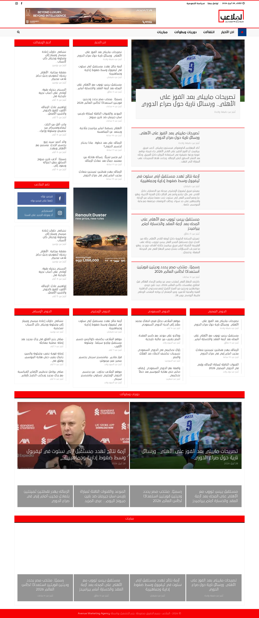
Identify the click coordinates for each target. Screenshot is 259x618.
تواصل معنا (213, 4)
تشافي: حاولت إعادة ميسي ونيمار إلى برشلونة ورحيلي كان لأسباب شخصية (42, 324)
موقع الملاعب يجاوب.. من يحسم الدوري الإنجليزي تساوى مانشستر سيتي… (101, 375)
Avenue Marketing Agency (94, 613)
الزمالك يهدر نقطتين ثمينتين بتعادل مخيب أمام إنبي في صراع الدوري (46, 496)
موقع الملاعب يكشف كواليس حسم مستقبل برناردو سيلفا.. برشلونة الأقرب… (99, 343)
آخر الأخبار (227, 32)
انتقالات (208, 32)
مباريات (162, 32)
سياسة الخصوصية (196, 4)
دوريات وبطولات (185, 32)
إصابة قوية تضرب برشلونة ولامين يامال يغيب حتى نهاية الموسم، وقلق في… (43, 357)
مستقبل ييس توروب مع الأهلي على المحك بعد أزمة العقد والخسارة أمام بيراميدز (170, 224)
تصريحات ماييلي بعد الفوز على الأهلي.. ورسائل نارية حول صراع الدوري (214, 585)
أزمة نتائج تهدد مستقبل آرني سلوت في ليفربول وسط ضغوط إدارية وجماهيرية (100, 70)
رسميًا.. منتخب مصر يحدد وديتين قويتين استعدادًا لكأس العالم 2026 (162, 496)
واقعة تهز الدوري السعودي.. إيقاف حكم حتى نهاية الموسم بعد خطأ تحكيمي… (159, 372)
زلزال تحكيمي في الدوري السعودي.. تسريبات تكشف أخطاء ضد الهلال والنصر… (158, 353)
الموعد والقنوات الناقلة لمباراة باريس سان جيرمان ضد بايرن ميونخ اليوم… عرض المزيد (103, 496)
